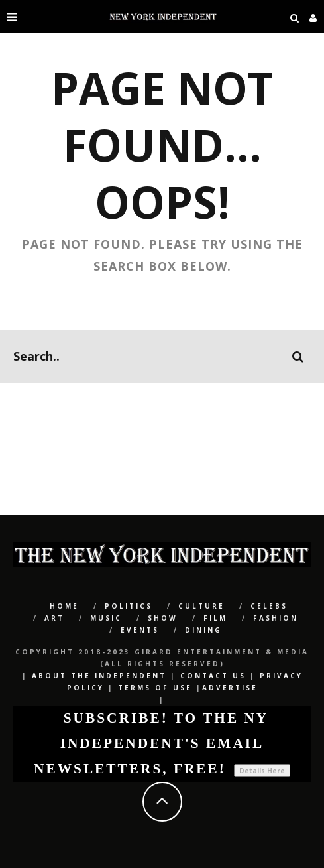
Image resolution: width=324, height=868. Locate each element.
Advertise (230, 687)
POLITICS (128, 606)
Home (64, 606)
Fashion (275, 618)
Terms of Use (155, 687)
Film (215, 618)
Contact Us (213, 675)
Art (54, 618)
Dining (203, 630)
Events (140, 630)
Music (106, 618)
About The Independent (99, 675)
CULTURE (201, 606)
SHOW (163, 618)
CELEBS (269, 606)
